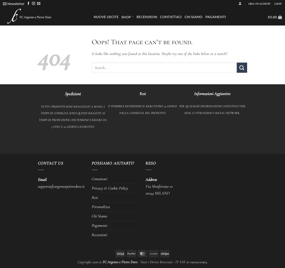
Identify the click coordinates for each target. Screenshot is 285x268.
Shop (127, 17)
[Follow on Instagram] (33, 3)
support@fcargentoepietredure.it (61, 186)
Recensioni (147, 17)
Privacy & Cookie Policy (110, 188)
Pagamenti (215, 17)
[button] (14, 3)
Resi (95, 197)
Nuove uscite (106, 17)
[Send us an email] (38, 3)
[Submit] (242, 68)
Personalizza (101, 206)
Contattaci (171, 17)
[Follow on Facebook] (28, 3)
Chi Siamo (194, 17)
